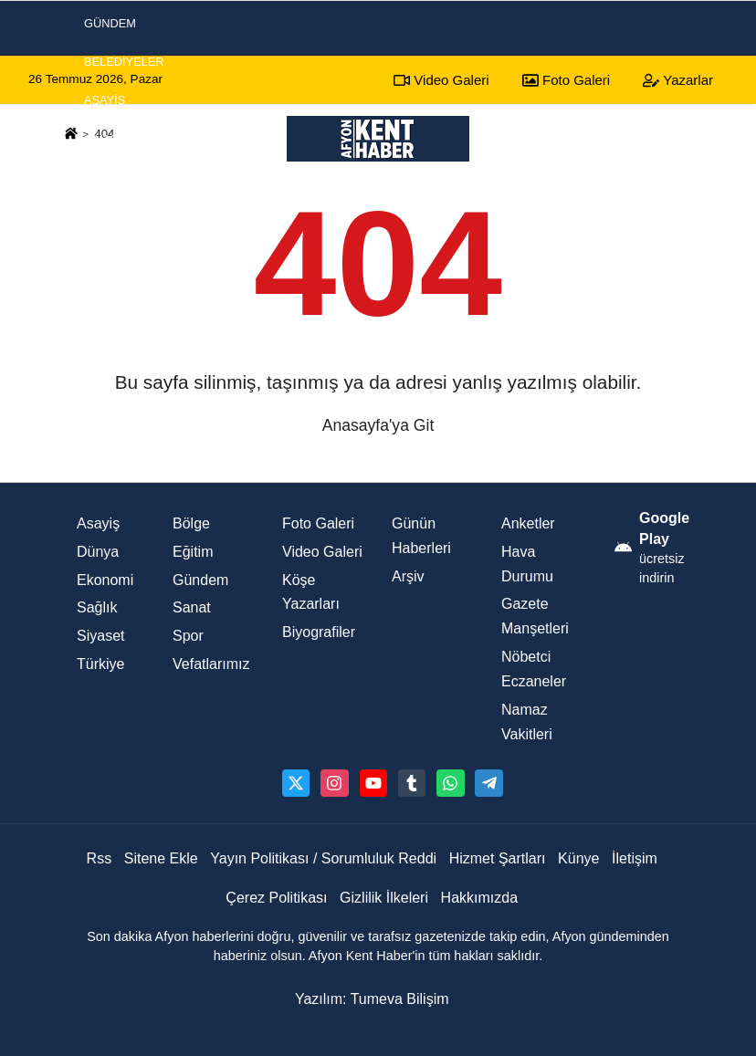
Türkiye (100, 664)
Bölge (191, 523)
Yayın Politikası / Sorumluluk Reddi (323, 858)
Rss (99, 858)
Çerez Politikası (276, 897)
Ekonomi (111, 216)
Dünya (98, 551)
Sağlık (97, 607)
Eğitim (193, 551)
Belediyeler (124, 61)
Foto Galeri (318, 523)
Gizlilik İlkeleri (384, 897)
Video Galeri (322, 551)
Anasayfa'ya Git (378, 425)
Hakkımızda (479, 897)
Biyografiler (318, 632)
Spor (100, 177)
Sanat (192, 607)
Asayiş (104, 100)
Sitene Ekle (161, 858)
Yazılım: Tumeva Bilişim (372, 999)
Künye (578, 858)
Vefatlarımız (211, 664)
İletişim (634, 858)
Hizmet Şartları (497, 858)
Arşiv (408, 576)
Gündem (200, 580)
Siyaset (108, 139)
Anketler (528, 523)
